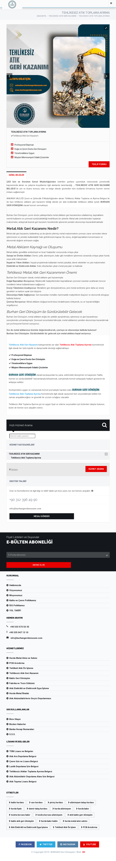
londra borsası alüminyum (48, 815)
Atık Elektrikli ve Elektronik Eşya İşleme (29, 688)
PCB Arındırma (16, 663)
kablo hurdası (16, 802)
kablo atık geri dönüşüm (21, 821)
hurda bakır (82, 809)
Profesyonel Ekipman (24, 145)
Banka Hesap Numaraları (21, 729)
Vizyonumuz (15, 590)
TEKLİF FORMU (99, 164)
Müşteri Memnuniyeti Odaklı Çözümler (31, 157)
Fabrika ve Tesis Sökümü (22, 683)
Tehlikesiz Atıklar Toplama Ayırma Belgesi (30, 771)
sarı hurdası (36, 802)
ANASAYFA (41, 16)
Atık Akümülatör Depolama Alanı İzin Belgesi (31, 776)
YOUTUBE (89, 844)
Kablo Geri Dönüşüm (19, 678)
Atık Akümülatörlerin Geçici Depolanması (30, 698)
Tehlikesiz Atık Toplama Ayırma (26, 458)
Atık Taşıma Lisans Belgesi (22, 781)
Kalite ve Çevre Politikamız (22, 600)
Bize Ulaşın (15, 719)
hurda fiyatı (15, 809)
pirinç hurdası (55, 802)
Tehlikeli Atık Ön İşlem (64, 827)
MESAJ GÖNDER (42, 516)
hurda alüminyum (61, 809)
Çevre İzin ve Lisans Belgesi (23, 761)
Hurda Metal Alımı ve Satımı (23, 658)
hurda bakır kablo (48, 821)
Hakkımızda (15, 585)
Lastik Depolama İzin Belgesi (23, 766)
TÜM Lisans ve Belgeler (21, 751)
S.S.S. (12, 734)
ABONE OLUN (39, 565)
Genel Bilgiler (16, 175)
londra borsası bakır (19, 815)
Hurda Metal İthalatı (19, 693)
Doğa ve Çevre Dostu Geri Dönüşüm (30, 149)
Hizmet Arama (96, 469)
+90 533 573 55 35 (19, 627)
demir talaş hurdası (36, 809)
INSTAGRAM (67, 844)
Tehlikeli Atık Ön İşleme (21, 668)
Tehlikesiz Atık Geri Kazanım (62, 16)
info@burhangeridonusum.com (25, 508)
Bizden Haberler (17, 724)
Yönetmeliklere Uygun (24, 153)
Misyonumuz (15, 595)
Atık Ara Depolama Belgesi (22, 756)
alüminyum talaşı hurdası (81, 802)
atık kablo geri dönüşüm (79, 815)
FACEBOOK (25, 844)
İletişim (14, 469)
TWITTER (46, 844)
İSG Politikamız (17, 605)
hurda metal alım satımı (74, 821)
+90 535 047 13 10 (18, 632)
